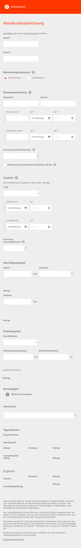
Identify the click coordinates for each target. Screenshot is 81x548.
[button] (40, 7)
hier (48, 183)
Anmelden (8, 33)
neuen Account (31, 33)
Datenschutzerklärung (13, 539)
